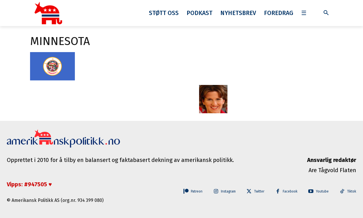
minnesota (60, 41)
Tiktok (351, 192)
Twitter (249, 192)
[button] (326, 13)
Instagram (214, 192)
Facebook (284, 192)
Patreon (178, 192)
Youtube (319, 192)
